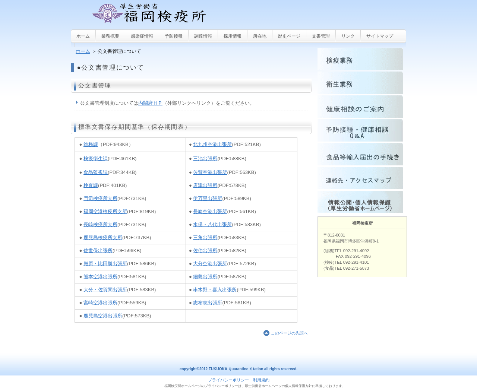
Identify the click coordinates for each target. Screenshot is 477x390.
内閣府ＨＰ (150, 103)
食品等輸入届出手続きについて (362, 154)
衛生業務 (362, 83)
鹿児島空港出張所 (102, 315)
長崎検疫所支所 (100, 224)
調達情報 (203, 36)
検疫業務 (362, 59)
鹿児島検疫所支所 (102, 237)
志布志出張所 (207, 302)
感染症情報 (142, 36)
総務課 (90, 144)
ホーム (83, 51)
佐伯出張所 (205, 250)
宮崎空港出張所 (100, 302)
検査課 (90, 185)
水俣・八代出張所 (212, 224)
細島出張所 (205, 276)
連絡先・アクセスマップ (362, 178)
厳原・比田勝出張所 (105, 263)
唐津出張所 (205, 185)
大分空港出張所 (210, 263)
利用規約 (261, 380)
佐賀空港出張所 (210, 172)
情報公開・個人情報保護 (362, 202)
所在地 (259, 36)
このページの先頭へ (289, 333)
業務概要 (110, 36)
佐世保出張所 (98, 250)
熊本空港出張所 (100, 276)
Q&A (362, 130)
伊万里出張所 (207, 198)
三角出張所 (205, 237)
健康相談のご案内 (362, 106)
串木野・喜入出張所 (215, 289)
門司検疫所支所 (100, 198)
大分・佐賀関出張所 (105, 289)
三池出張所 (205, 158)
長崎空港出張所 (210, 211)
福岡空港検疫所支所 (105, 211)
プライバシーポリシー (228, 380)
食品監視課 (95, 172)
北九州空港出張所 (212, 144)
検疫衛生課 (95, 158)
